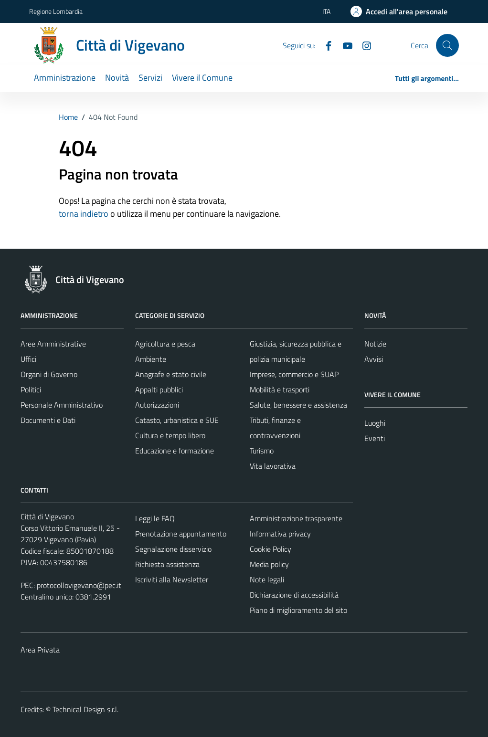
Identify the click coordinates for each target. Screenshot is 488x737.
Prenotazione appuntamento (180, 533)
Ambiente (150, 359)
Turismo (262, 450)
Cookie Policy (270, 549)
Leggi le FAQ (155, 518)
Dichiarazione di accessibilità (294, 594)
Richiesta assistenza (167, 564)
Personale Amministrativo (62, 405)
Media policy (269, 564)
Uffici (28, 359)
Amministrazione (64, 77)
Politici (31, 389)
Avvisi (373, 359)
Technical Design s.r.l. (85, 709)
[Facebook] (324, 45)
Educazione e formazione (174, 450)
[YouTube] (343, 45)
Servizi (150, 77)
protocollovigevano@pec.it (79, 585)
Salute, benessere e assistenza (298, 405)
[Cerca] (447, 45)
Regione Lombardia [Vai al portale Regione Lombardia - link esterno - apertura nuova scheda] (56, 11)
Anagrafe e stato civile (170, 374)
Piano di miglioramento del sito (298, 610)
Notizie (375, 343)
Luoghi (374, 423)
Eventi (374, 438)
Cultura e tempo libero (170, 435)
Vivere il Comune (202, 77)
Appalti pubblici (159, 389)
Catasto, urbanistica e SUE (177, 420)
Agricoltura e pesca (165, 343)
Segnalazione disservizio (173, 549)
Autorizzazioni (157, 405)
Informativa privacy (280, 533)
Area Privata (40, 649)
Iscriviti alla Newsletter (171, 579)
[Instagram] (362, 45)
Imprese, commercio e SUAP (294, 374)
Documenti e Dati (48, 420)
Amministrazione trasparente (296, 518)
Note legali (267, 579)
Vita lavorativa (273, 466)
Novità (117, 77)
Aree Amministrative (53, 343)
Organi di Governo (49, 374)
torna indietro (83, 213)
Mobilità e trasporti (279, 389)
